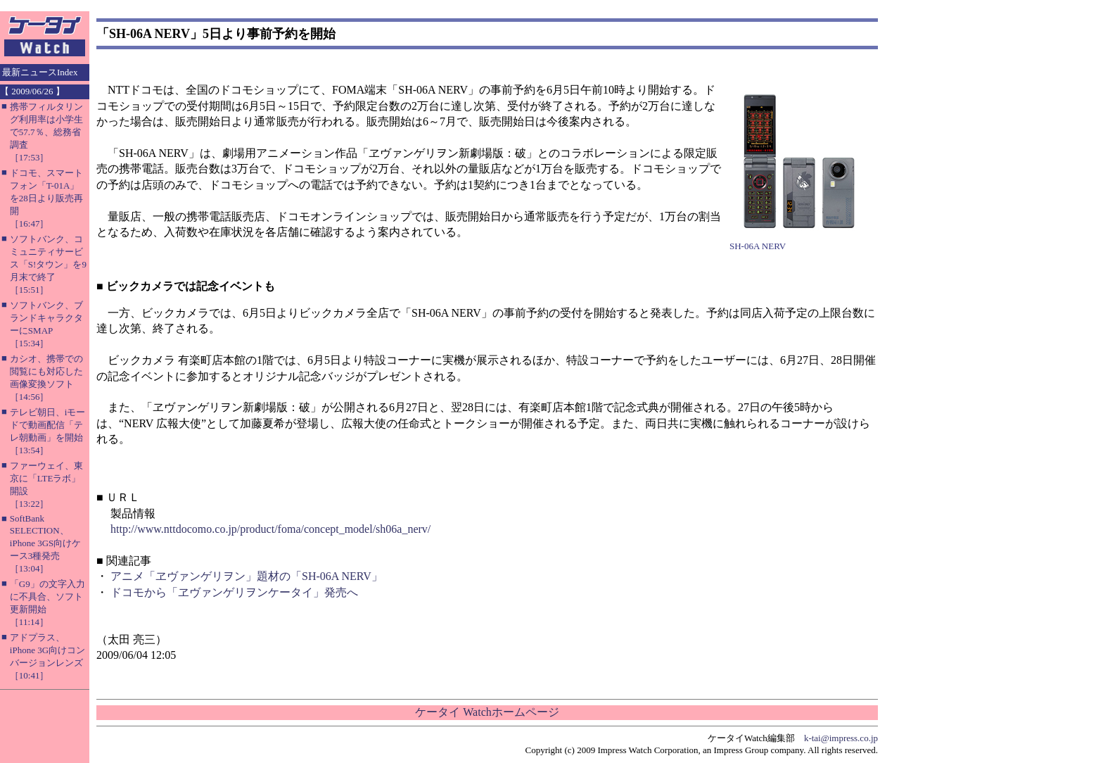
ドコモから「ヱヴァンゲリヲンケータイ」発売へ (234, 592)
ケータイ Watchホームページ (487, 712)
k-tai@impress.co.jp (841, 738)
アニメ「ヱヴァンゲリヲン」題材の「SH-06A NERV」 (246, 576)
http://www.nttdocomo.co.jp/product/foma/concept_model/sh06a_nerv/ (270, 529)
